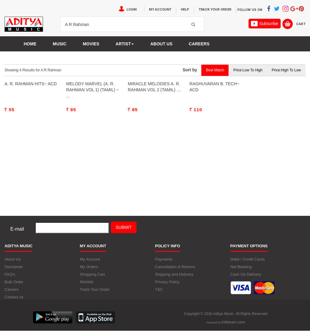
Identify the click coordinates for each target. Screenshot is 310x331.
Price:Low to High (248, 70)
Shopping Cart (92, 274)
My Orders (89, 266)
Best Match (215, 70)
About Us (13, 259)
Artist (125, 43)
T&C (159, 289)
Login (132, 9)
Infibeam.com (233, 322)
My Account (160, 9)
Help (185, 9)
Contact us (14, 297)
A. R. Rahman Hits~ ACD (31, 149)
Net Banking (241, 266)
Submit (124, 227)
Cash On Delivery (245, 274)
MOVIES (91, 43)
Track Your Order (215, 9)
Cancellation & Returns (175, 266)
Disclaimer (14, 266)
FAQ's (10, 274)
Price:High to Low (286, 70)
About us (161, 43)
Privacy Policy (167, 282)
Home (30, 43)
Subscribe (264, 23)
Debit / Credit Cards (247, 259)
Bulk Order (14, 282)
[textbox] (125, 24)
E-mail (17, 229)
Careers (199, 43)
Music (59, 43)
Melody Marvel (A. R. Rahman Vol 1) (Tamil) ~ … (92, 155)
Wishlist (87, 282)
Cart (300, 24)
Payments (164, 259)
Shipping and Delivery (174, 274)
